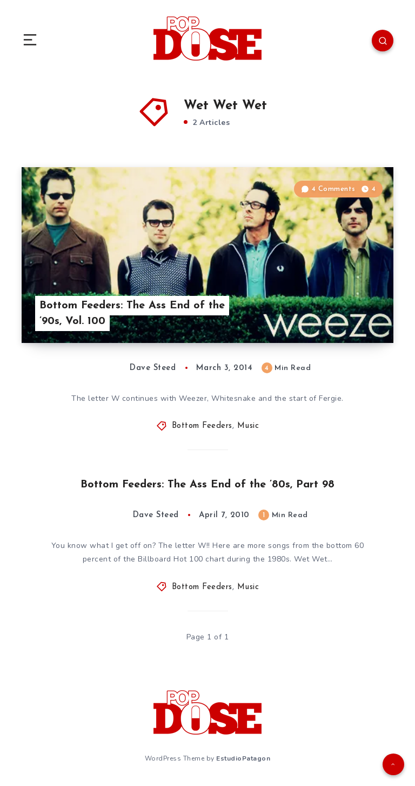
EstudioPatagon (243, 758)
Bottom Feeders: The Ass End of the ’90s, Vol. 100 (132, 313)
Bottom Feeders (202, 426)
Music (248, 426)
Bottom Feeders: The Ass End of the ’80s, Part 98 (207, 484)
